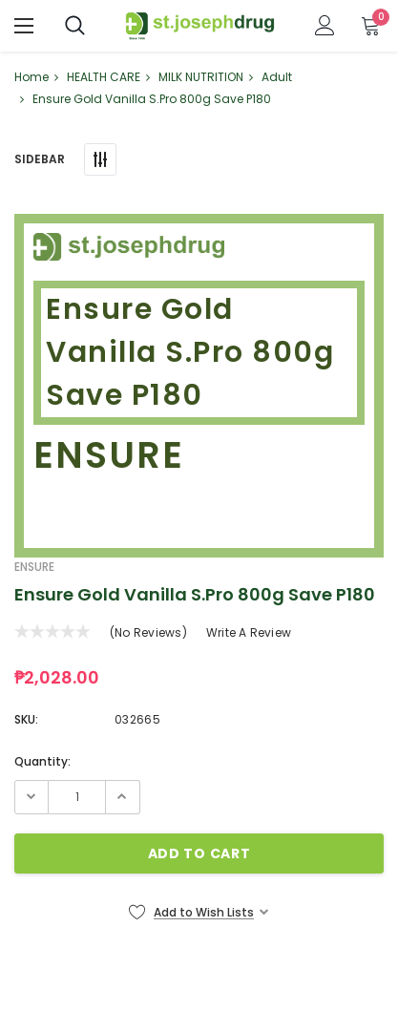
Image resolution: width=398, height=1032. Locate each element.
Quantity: (42, 761)
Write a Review (248, 632)
